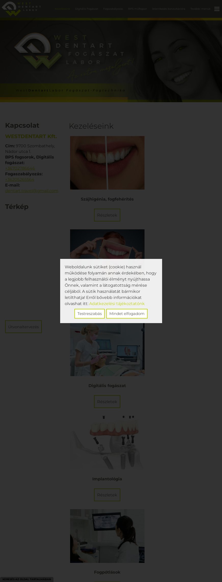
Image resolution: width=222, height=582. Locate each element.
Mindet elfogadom (127, 313)
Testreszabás (89, 313)
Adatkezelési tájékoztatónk (117, 303)
